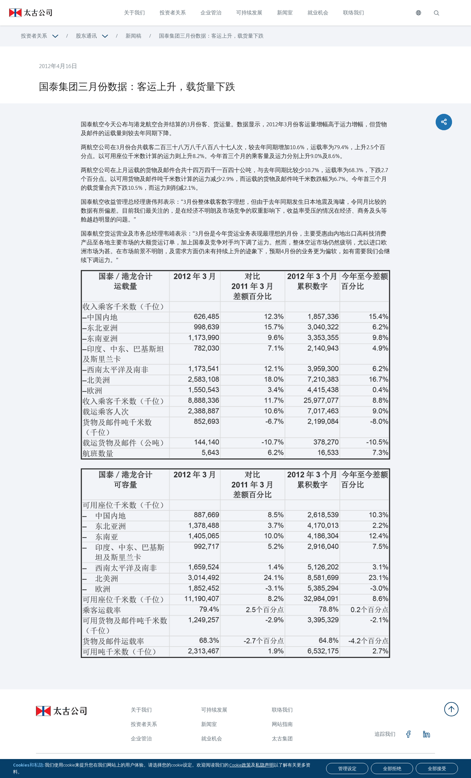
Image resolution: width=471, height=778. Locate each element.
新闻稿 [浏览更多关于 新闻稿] (133, 36)
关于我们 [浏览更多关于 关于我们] (141, 710)
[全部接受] (437, 768)
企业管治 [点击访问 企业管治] (211, 12)
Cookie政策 (240, 765)
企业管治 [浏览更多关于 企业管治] (141, 738)
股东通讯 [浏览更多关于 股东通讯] (86, 36)
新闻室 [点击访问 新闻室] (285, 12)
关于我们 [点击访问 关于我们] (134, 12)
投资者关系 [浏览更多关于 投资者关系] (34, 36)
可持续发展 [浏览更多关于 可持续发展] (214, 710)
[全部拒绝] (392, 768)
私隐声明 (264, 765)
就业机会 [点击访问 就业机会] (317, 12)
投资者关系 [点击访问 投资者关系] (173, 12)
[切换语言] (418, 13)
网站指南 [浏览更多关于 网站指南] (282, 724)
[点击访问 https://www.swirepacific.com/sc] (26, 13)
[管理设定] (347, 768)
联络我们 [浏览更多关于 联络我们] (282, 710)
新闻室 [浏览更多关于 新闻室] (209, 724)
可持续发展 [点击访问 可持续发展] (249, 12)
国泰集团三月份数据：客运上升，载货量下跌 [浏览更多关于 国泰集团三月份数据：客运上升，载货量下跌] (211, 36)
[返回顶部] (451, 709)
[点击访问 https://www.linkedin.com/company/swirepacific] (426, 734)
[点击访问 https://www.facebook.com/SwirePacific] (408, 734)
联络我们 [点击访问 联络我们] (353, 12)
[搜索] (436, 13)
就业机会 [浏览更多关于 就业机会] (211, 738)
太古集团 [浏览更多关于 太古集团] (282, 738)
